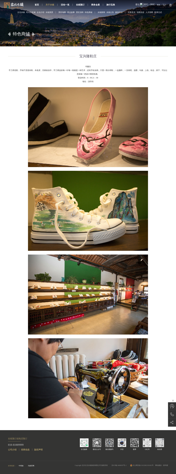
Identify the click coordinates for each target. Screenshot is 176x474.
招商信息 (140, 12)
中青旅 (21, 466)
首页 (38, 5)
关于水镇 (51, 5)
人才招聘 (149, 12)
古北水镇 (21, 12)
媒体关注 (119, 12)
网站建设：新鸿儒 (161, 465)
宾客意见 (131, 12)
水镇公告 (110, 12)
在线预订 (82, 5)
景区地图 (62, 12)
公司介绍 (12, 450)
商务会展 (97, 5)
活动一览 (67, 5)
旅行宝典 (110, 5)
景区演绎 (79, 12)
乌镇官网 (31, 466)
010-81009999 (16, 444)
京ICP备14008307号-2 (119, 465)
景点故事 (71, 12)
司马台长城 (30, 12)
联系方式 (158, 12)
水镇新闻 (101, 12)
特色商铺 (88, 12)
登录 (158, 5)
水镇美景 (49, 12)
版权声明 (38, 450)
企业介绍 (40, 12)
